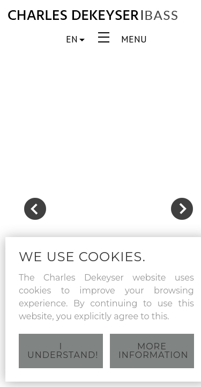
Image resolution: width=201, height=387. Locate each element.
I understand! (62, 350)
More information (153, 350)
